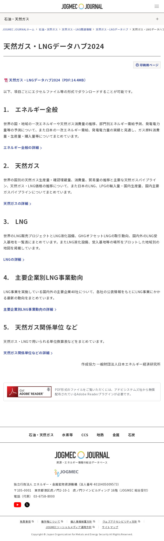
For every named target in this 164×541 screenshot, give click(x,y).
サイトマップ (110, 527)
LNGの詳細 (14, 259)
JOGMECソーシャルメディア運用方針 (70, 527)
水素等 (67, 434)
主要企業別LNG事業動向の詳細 (30, 309)
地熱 (100, 434)
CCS (84, 434)
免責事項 (27, 521)
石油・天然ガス (16, 18)
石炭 (131, 434)
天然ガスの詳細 (17, 203)
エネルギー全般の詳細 (23, 147)
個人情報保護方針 (82, 521)
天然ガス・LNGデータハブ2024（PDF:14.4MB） (45, 79)
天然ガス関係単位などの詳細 (28, 352)
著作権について (52, 521)
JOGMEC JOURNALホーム (19, 29)
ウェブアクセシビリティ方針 (121, 521)
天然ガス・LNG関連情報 (77, 29)
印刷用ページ (146, 65)
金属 (116, 434)
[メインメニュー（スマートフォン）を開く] (156, 6)
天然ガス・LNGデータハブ (112, 29)
